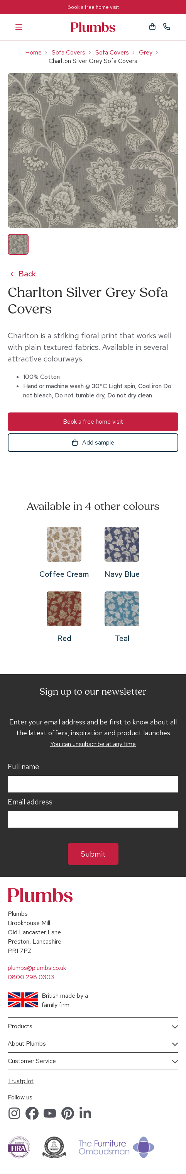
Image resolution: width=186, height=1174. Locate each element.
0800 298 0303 (31, 977)
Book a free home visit (93, 7)
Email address (30, 802)
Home (33, 52)
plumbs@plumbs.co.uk (37, 968)
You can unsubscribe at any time (93, 744)
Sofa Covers (68, 52)
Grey (145, 52)
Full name (23, 767)
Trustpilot (21, 1081)
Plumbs (93, 27)
